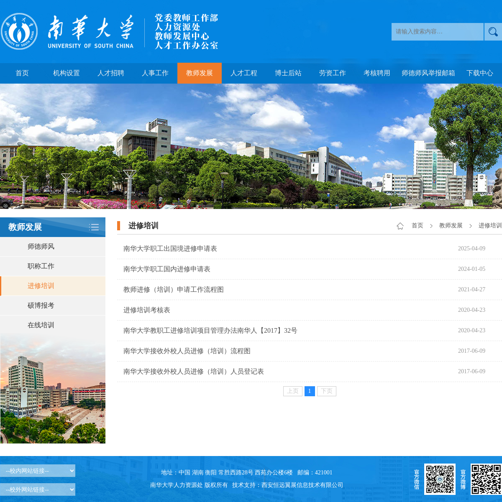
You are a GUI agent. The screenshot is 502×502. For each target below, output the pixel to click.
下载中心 (479, 72)
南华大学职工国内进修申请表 (166, 269)
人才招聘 (110, 72)
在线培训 (41, 325)
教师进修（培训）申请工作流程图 (173, 289)
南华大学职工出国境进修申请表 (170, 248)
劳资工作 (332, 72)
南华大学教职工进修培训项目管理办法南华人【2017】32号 (210, 330)
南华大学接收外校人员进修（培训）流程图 (187, 350)
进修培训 (41, 285)
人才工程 (244, 72)
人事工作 (155, 72)
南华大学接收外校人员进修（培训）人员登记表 (193, 371)
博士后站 (288, 72)
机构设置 (66, 72)
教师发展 (199, 72)
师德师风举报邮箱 (428, 72)
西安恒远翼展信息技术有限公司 (302, 485)
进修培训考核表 (146, 309)
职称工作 (41, 266)
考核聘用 (377, 72)
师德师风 (41, 246)
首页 (22, 72)
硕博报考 (41, 305)
